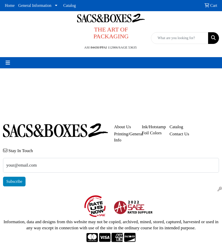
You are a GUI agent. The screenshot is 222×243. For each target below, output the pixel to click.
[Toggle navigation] (8, 62)
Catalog (69, 5)
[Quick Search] (179, 38)
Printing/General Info (125, 137)
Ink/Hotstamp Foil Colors (153, 129)
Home (10, 5)
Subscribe (14, 181)
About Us (122, 126)
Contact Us (179, 134)
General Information (34, 5)
